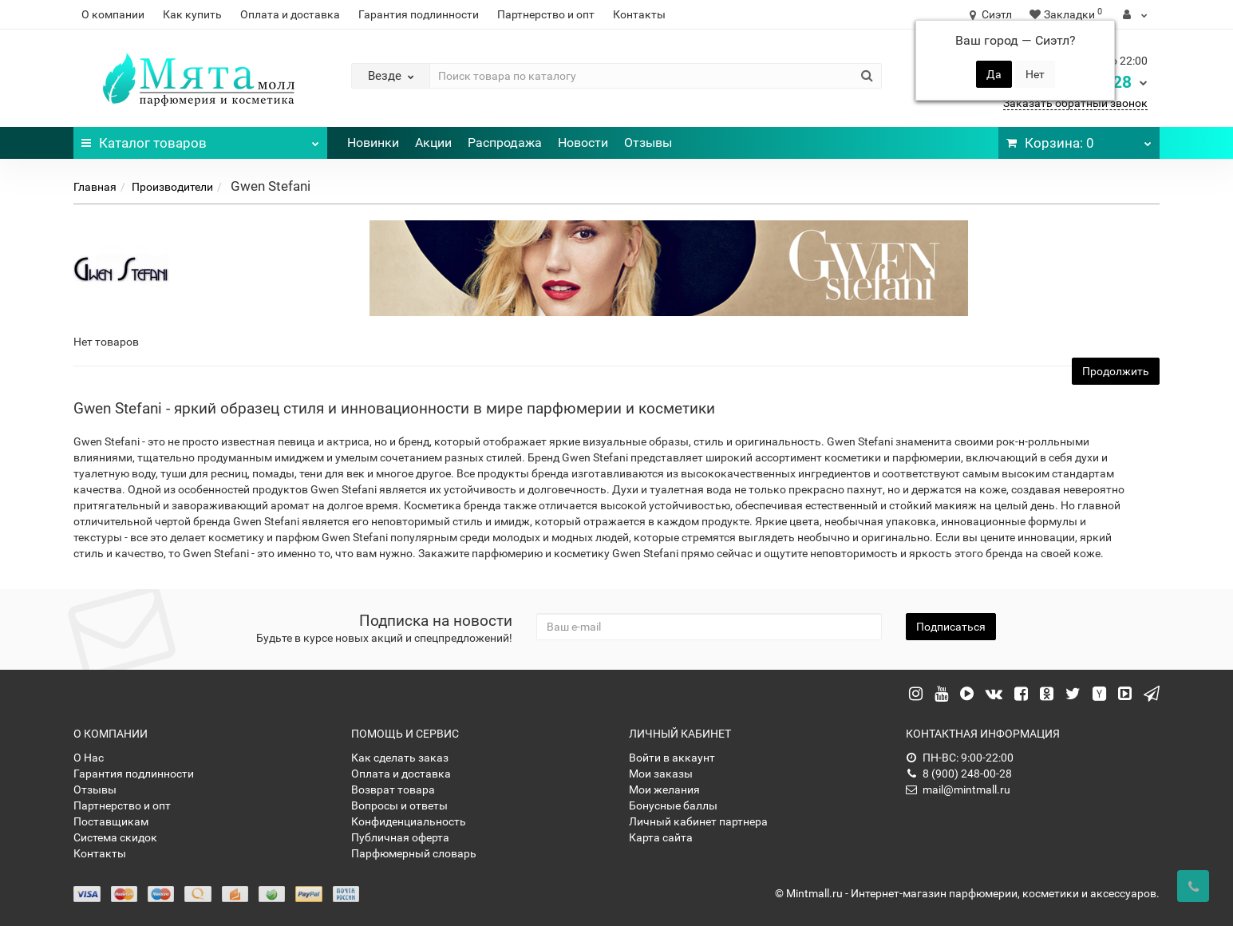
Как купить (192, 14)
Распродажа (505, 142)
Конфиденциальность (408, 821)
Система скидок (115, 837)
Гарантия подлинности (418, 14)
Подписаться (951, 626)
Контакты (639, 14)
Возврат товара (393, 789)
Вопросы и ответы (399, 805)
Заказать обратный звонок (1075, 103)
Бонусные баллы (673, 805)
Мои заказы (661, 773)
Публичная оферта (400, 837)
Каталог (200, 139)
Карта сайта (661, 837)
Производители (172, 186)
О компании (112, 14)
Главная (95, 186)
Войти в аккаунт (672, 757)
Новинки (373, 142)
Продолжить (1115, 371)
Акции (433, 142)
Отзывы (648, 142)
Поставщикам (110, 821)
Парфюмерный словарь (413, 853)
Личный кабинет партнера (698, 821)
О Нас (88, 757)
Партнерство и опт (546, 14)
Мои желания (664, 789)
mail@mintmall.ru (958, 789)
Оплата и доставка (290, 14)
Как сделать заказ (400, 757)
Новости (583, 142)
